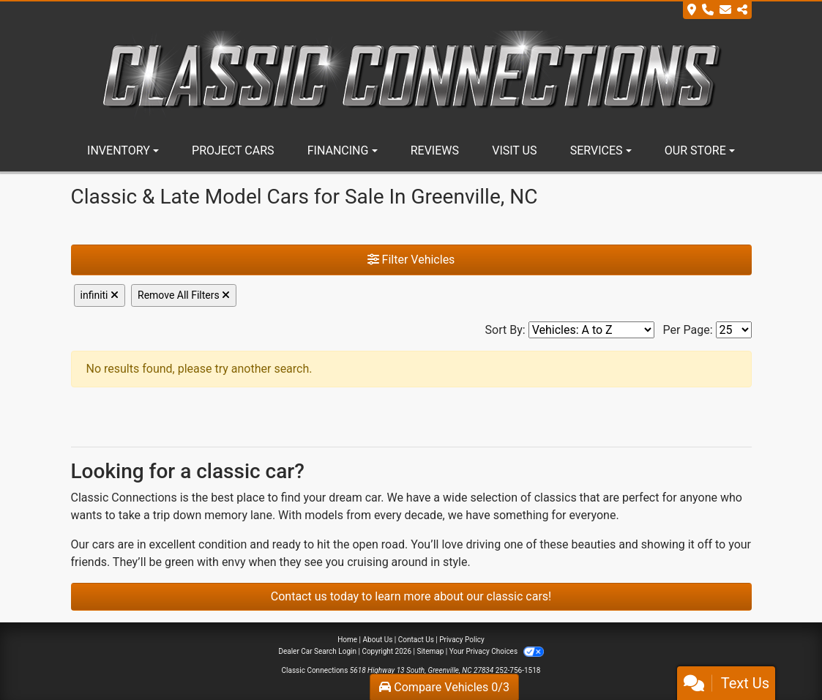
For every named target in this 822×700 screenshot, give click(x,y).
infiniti (100, 295)
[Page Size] (734, 329)
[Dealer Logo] (411, 74)
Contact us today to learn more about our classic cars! (411, 596)
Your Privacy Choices (496, 651)
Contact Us (416, 640)
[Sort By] (591, 329)
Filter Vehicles (411, 260)
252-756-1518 (518, 670)
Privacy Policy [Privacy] (462, 640)
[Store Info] (717, 10)
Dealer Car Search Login (317, 651)
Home (347, 640)
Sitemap (430, 651)
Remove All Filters (184, 295)
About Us (378, 640)
